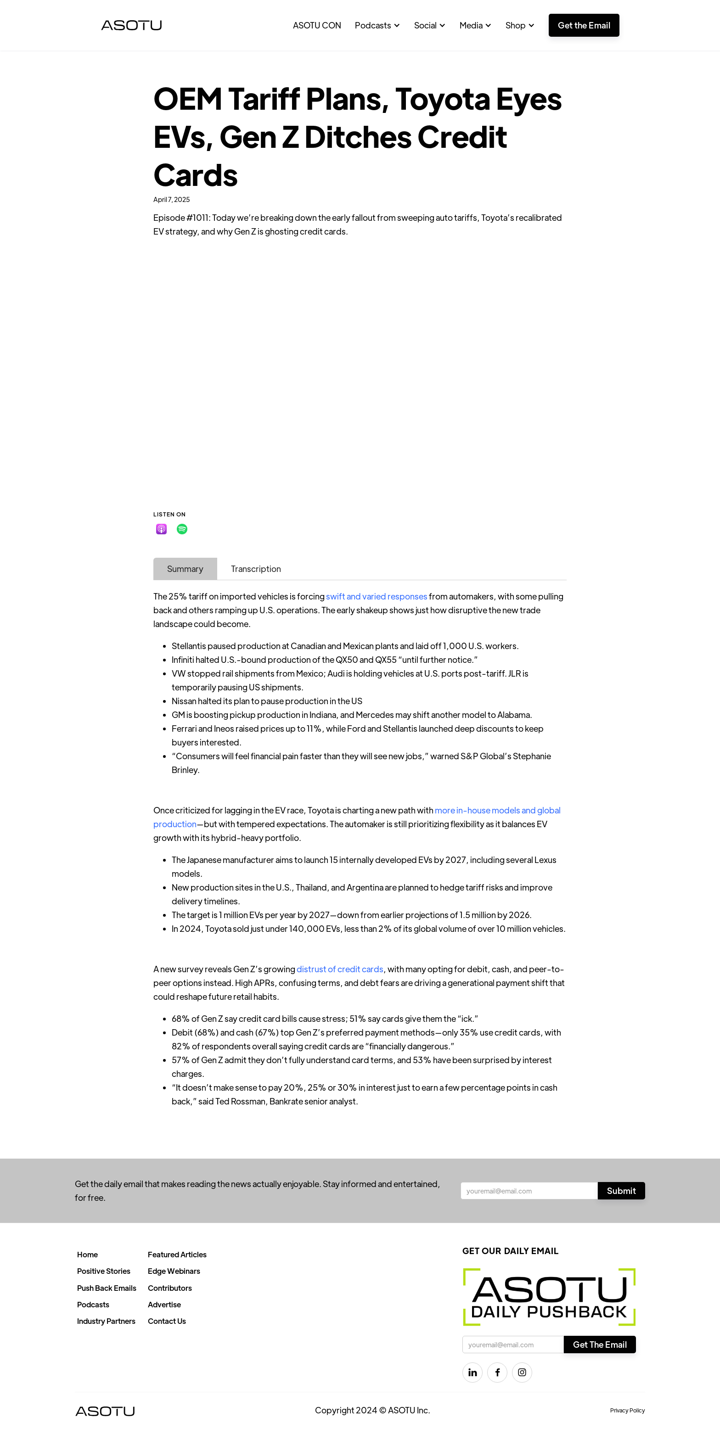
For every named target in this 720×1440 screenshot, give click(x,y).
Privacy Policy (627, 1410)
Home (87, 1254)
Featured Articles (177, 1254)
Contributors (170, 1288)
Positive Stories (103, 1271)
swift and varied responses (377, 596)
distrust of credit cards (340, 969)
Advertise (164, 1304)
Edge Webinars (174, 1271)
